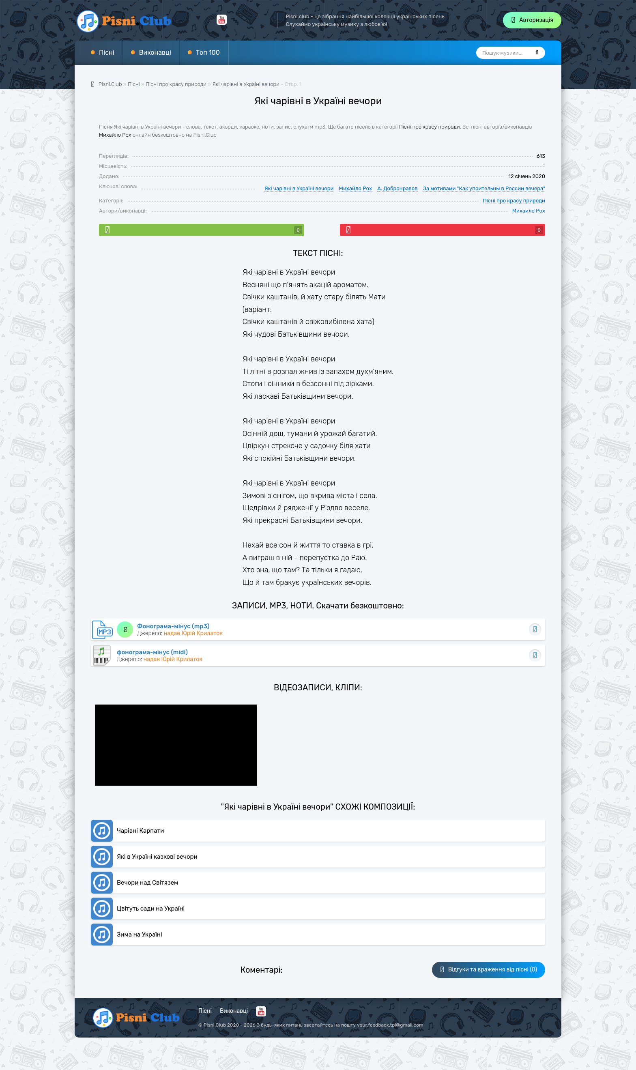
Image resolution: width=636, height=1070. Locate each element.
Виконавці (155, 52)
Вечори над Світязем (147, 882)
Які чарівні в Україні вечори (246, 84)
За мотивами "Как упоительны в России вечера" (484, 188)
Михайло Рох (115, 135)
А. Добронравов (397, 188)
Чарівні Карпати (140, 830)
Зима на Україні (139, 934)
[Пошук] (537, 53)
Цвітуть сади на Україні (151, 908)
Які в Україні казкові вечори (157, 856)
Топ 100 (208, 52)
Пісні (106, 52)
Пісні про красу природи (429, 127)
